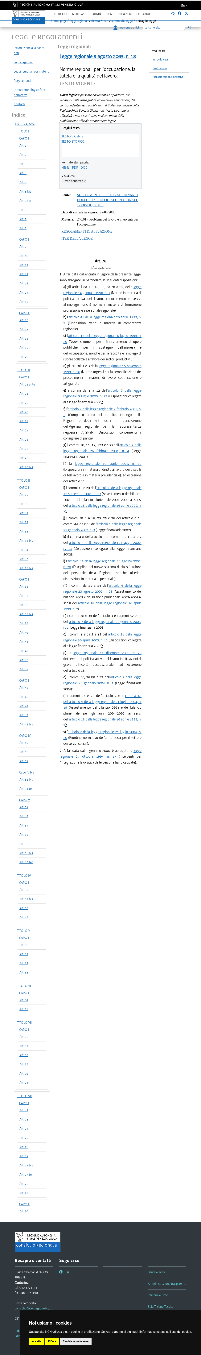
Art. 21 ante (27, 384)
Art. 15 (23, 302)
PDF (75, 167)
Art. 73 (23, 1119)
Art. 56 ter (26, 862)
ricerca (95, 21)
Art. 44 (23, 669)
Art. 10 (23, 256)
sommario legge (122, 21)
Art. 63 (23, 972)
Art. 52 (23, 807)
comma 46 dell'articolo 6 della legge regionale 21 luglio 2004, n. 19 (102, 701)
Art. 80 (23, 1211)
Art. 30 (23, 504)
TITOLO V (23, 931)
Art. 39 (23, 623)
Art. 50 (23, 752)
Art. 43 (23, 660)
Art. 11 (23, 265)
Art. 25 (23, 430)
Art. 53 (23, 816)
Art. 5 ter (25, 200)
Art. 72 (23, 1110)
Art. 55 (23, 834)
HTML (65, 167)
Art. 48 (23, 715)
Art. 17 (23, 329)
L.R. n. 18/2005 (25, 124)
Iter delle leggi (160, 59)
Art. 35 (23, 559)
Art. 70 (23, 1073)
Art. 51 (23, 761)
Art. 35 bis (26, 568)
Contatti (19, 104)
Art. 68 (23, 1055)
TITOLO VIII (24, 1096)
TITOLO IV (24, 875)
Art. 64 (23, 1000)
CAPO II (24, 239)
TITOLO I (23, 131)
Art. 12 (23, 274)
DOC (84, 167)
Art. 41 (23, 642)
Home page (59, 21)
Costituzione (160, 68)
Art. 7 (23, 219)
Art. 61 (23, 954)
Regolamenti (22, 80)
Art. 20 (23, 357)
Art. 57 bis (26, 899)
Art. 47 (23, 706)
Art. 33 (23, 531)
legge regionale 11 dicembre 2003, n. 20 (107, 652)
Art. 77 (23, 1156)
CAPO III (24, 313)
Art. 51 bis (26, 779)
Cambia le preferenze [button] (75, 1341)
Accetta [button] (36, 1341)
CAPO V (24, 800)
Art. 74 (23, 1128)
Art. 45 (23, 687)
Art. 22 (23, 403)
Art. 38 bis (26, 614)
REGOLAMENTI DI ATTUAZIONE (86, 231)
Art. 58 (23, 908)
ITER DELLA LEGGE (77, 238)
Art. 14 (23, 292)
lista (105, 21)
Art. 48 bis (26, 724)
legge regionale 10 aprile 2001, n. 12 (108, 463)
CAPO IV (25, 735)
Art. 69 (23, 1064)
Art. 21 (23, 393)
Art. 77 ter (26, 1174)
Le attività (95, 14)
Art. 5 (23, 182)
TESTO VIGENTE (73, 136)
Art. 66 (23, 1037)
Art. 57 (23, 890)
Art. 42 (23, 651)
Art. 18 (23, 338)
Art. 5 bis (25, 191)
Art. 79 (23, 1193)
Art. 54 (23, 825)
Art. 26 (23, 439)
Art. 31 (23, 513)
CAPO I (24, 138)
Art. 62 (23, 963)
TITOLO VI (24, 986)
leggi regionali (79, 21)
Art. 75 (23, 1138)
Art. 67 (23, 1046)
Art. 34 (23, 550)
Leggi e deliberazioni (119, 14)
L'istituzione (60, 14)
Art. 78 (23, 1184)
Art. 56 (23, 844)
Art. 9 (23, 246)
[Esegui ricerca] (189, 27)
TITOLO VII (24, 1022)
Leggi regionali (23, 62)
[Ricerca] (164, 27)
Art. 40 (23, 632)
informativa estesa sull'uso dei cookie (165, 1332)
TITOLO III (24, 480)
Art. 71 (23, 1083)
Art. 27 (23, 449)
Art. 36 (23, 586)
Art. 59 (23, 917)
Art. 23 (23, 412)
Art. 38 (23, 605)
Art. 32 (23, 522)
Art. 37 (23, 596)
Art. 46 (23, 697)
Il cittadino (143, 14)
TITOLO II (23, 370)
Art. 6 (23, 210)
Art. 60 (23, 945)
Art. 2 (23, 155)
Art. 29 (23, 495)
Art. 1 (23, 145)
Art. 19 (23, 347)
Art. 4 (23, 173)
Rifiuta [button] (52, 1341)
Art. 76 (23, 1147)
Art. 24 (23, 421)
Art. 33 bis (26, 540)
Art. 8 (23, 228)
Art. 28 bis (26, 467)
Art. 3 (23, 164)
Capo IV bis (26, 772)
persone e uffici (126, 27)
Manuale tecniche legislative (168, 77)
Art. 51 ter (26, 789)
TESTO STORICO (73, 141)
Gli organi (78, 14)
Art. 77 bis (26, 1165)
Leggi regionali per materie (31, 71)
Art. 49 (23, 743)
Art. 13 (23, 283)
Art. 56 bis (26, 853)
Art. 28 (23, 458)
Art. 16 (23, 320)
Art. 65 (23, 1009)
